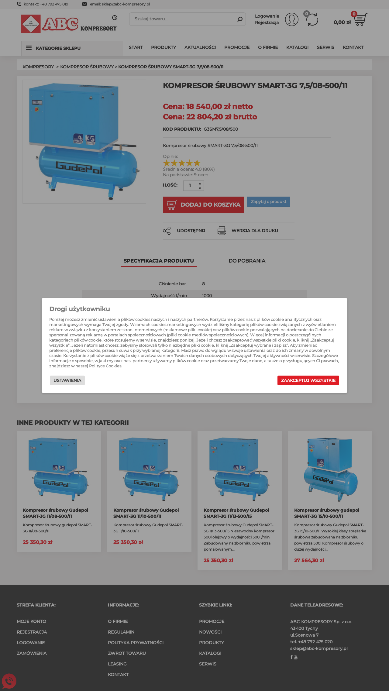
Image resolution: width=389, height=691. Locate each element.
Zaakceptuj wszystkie (304, 380)
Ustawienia (72, 380)
